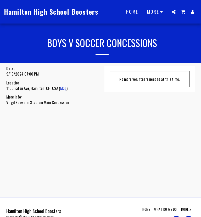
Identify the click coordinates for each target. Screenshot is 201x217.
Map (63, 88)
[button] (173, 11)
